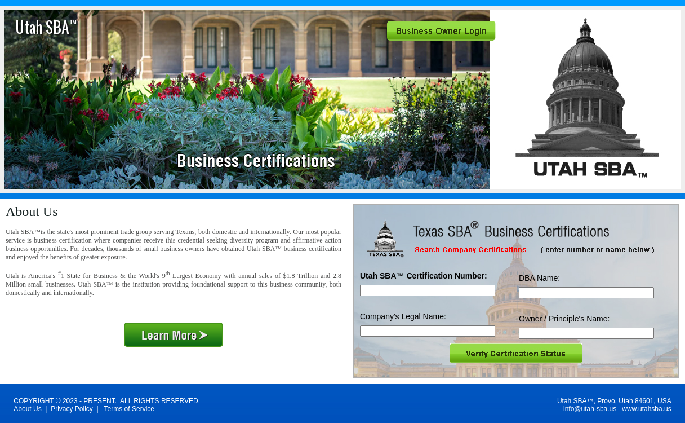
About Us (27, 409)
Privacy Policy (72, 409)
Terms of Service (129, 409)
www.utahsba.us (646, 409)
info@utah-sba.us (589, 409)
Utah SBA (46, 26)
